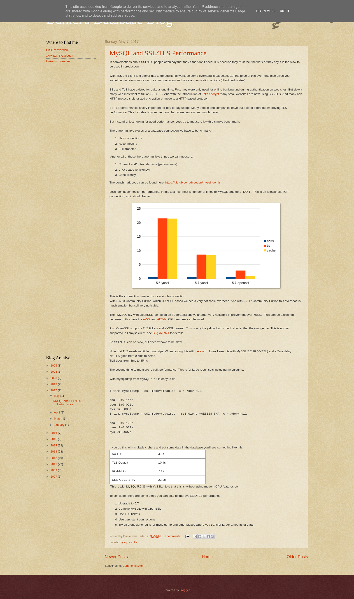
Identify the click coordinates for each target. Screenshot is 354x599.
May (57, 395)
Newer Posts (116, 557)
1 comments (172, 536)
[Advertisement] (71, 138)
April (57, 412)
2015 (54, 439)
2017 (54, 390)
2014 (54, 445)
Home (207, 557)
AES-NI (162, 319)
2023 (54, 378)
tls (135, 542)
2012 (54, 458)
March (58, 418)
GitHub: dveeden (57, 50)
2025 (54, 365)
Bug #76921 (161, 333)
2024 (54, 371)
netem (200, 351)
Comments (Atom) (134, 565)
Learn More (265, 11)
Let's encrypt (211, 94)
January (59, 425)
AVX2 (147, 319)
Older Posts (297, 557)
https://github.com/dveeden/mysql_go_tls (193, 182)
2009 (54, 470)
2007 (54, 476)
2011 (54, 464)
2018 (54, 384)
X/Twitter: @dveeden (59, 55)
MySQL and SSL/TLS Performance (158, 53)
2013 (54, 451)
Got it (284, 11)
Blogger (185, 590)
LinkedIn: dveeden (58, 61)
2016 (54, 432)
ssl (131, 542)
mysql (123, 542)
